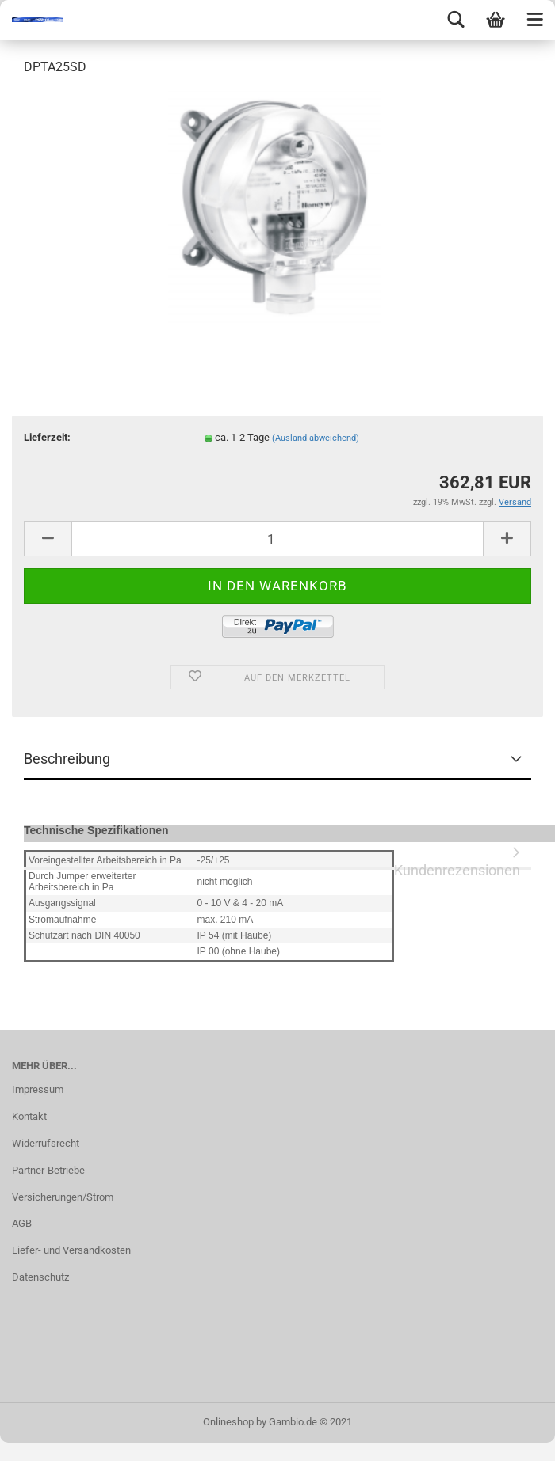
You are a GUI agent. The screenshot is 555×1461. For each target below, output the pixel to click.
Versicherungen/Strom (62, 1197)
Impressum (37, 1089)
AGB (22, 1223)
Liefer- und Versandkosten (71, 1250)
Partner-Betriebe (48, 1170)
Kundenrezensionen (457, 866)
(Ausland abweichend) (315, 438)
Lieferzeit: (47, 437)
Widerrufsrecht (45, 1143)
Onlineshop (228, 1422)
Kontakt (29, 1116)
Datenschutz (40, 1277)
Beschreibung (67, 758)
